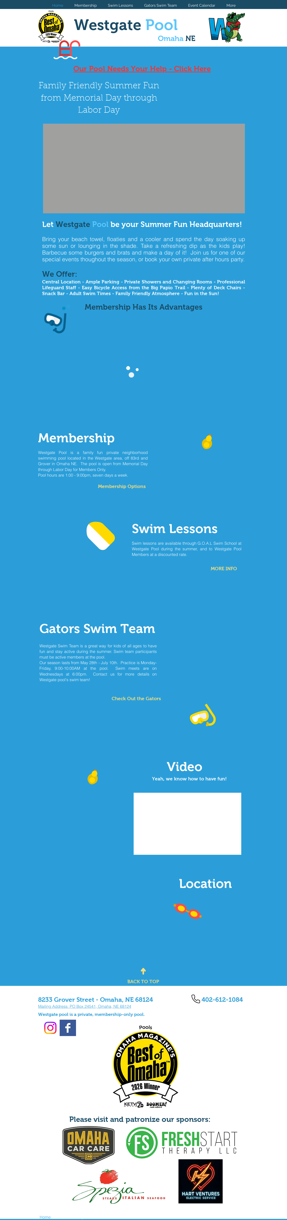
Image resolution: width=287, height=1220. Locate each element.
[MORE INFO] (222, 568)
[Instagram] (50, 1028)
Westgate (126, 25)
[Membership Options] (120, 486)
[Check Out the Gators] (136, 698)
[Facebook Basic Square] (68, 1028)
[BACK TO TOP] (143, 981)
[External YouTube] (187, 823)
